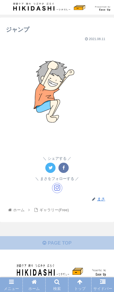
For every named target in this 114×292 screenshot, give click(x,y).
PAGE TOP (57, 243)
